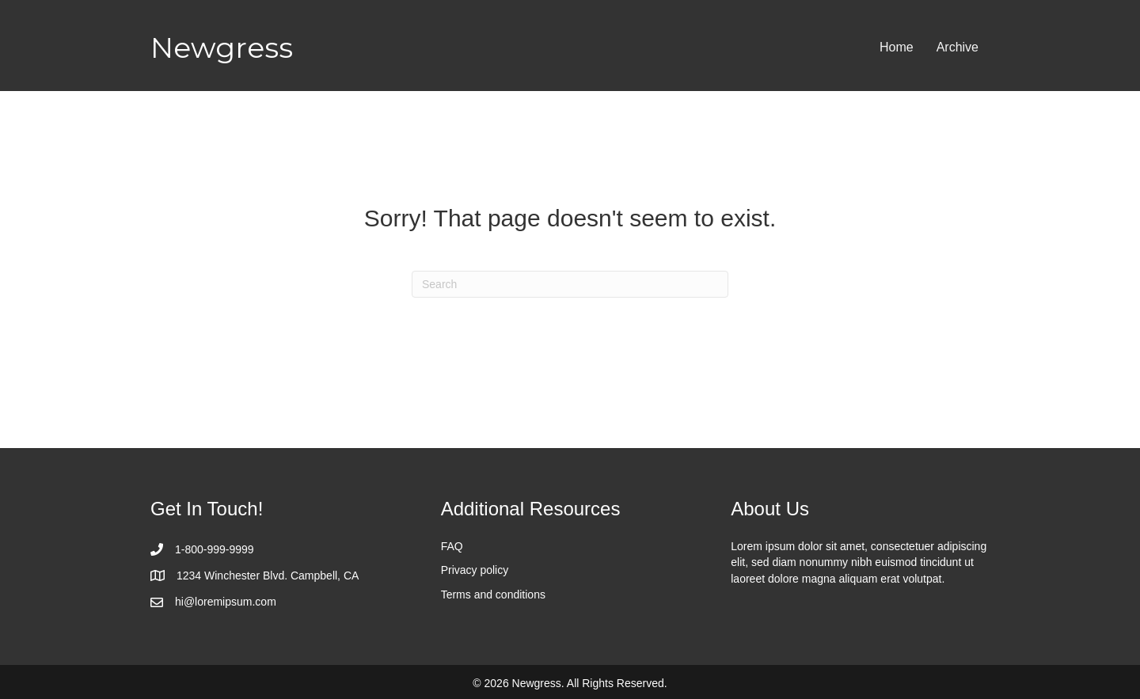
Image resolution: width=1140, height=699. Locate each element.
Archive (957, 47)
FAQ (452, 546)
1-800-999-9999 (214, 549)
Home (897, 47)
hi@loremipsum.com (225, 601)
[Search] (570, 284)
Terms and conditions (493, 594)
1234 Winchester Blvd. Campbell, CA (268, 575)
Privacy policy (475, 570)
